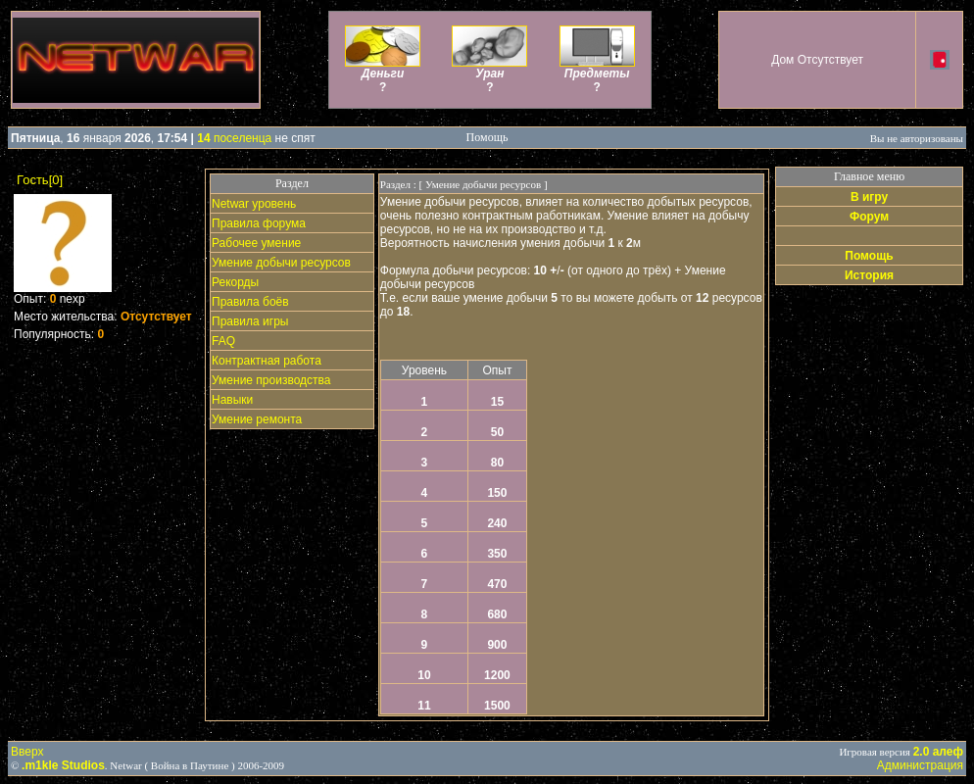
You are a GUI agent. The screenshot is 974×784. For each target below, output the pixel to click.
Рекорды (235, 282)
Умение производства (271, 380)
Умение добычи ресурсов (281, 263)
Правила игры (250, 321)
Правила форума (259, 223)
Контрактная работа (266, 361)
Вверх (27, 752)
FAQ (223, 341)
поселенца (234, 138)
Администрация (920, 765)
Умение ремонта (257, 419)
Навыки (232, 400)
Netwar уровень (254, 204)
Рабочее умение (256, 243)
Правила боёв (250, 302)
